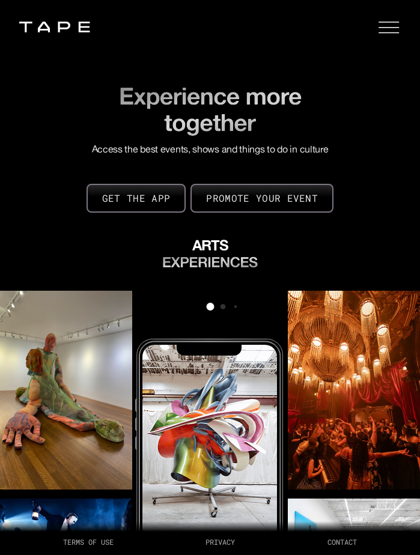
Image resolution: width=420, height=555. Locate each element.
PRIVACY (220, 542)
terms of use (88, 542)
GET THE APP (136, 198)
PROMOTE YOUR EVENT (262, 198)
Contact (342, 542)
